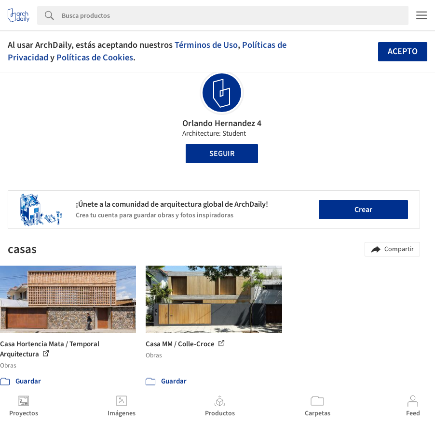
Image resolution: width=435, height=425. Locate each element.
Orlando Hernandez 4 (221, 123)
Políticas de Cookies (94, 57)
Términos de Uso (206, 45)
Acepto (403, 51)
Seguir (221, 153)
